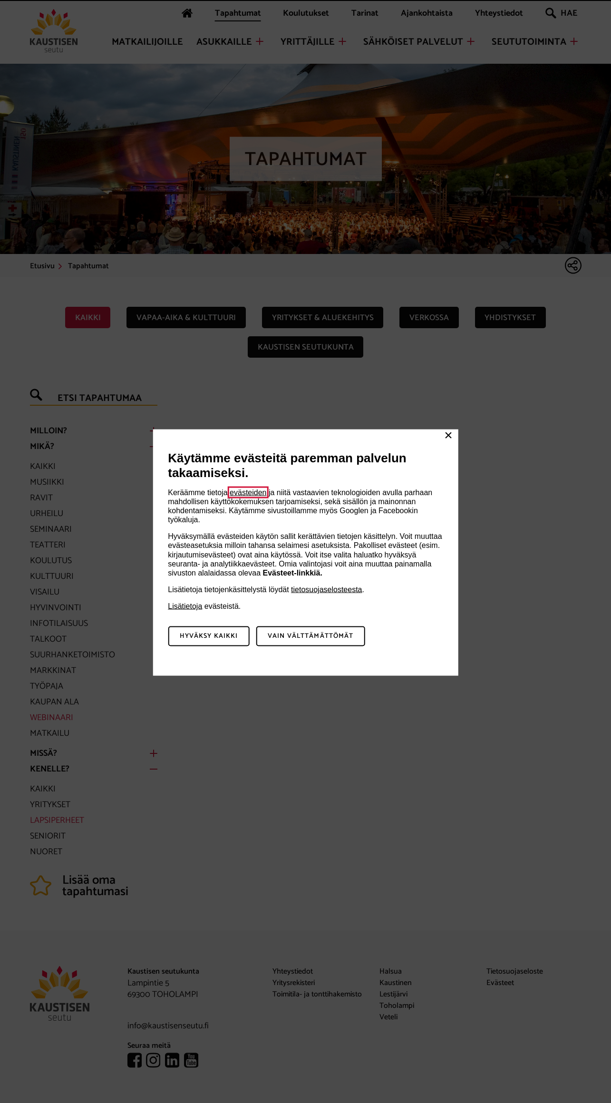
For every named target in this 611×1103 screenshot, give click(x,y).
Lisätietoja (185, 606)
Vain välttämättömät (310, 636)
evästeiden (248, 492)
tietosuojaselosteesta (326, 590)
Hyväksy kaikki (209, 636)
